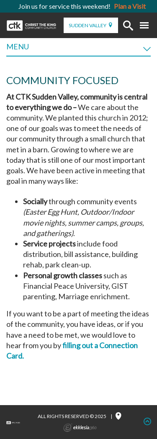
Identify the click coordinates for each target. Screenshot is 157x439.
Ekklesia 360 (80, 428)
